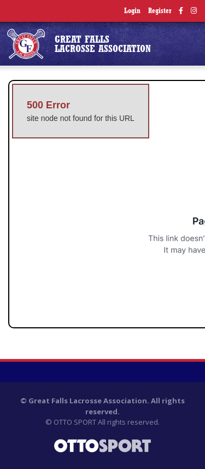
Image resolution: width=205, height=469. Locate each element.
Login (132, 11)
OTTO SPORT (75, 422)
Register (159, 11)
